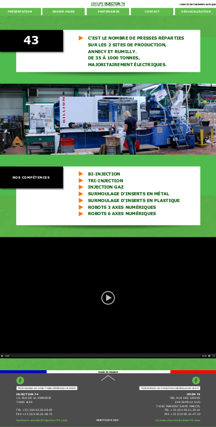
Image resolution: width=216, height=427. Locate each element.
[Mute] (209, 356)
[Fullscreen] (213, 356)
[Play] (2, 356)
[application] (108, 297)
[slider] (106, 356)
